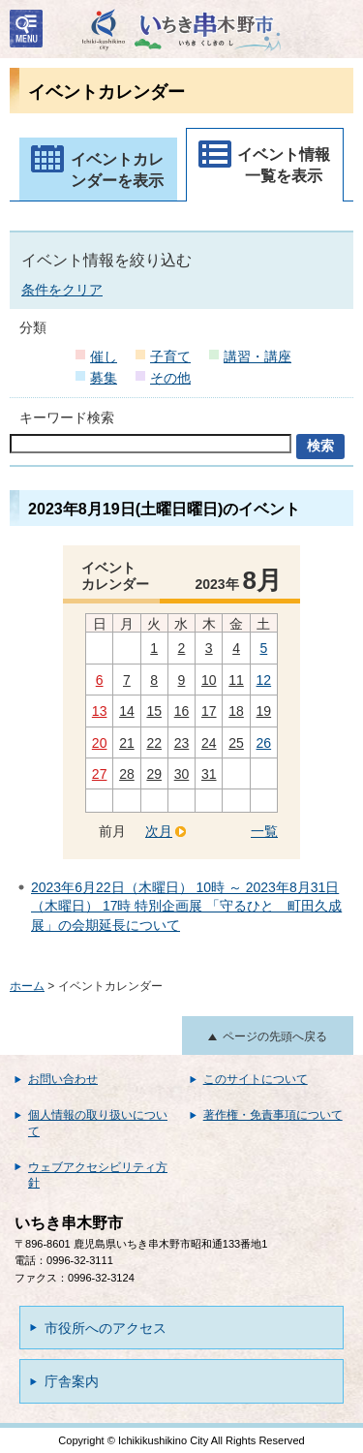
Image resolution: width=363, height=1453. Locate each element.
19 (264, 711)
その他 (170, 378)
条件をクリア (62, 289)
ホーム (27, 986)
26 (264, 743)
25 (236, 743)
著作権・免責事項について (273, 1115)
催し (103, 356)
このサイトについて (255, 1079)
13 (99, 711)
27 (99, 774)
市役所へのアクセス (105, 1328)
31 (209, 774)
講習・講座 (257, 356)
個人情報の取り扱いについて (97, 1123)
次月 (158, 831)
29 (154, 774)
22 (154, 743)
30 (182, 774)
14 (127, 711)
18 (236, 711)
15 (154, 711)
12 (264, 680)
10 (209, 680)
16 (182, 711)
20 (99, 743)
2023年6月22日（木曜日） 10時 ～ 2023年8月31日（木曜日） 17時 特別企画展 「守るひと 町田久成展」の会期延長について (186, 906)
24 (209, 743)
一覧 (264, 831)
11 (236, 680)
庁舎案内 (72, 1381)
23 (182, 743)
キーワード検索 (66, 417)
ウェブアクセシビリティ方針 (97, 1175)
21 (127, 743)
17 (209, 711)
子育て (170, 356)
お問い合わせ (63, 1079)
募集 (103, 378)
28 (127, 774)
